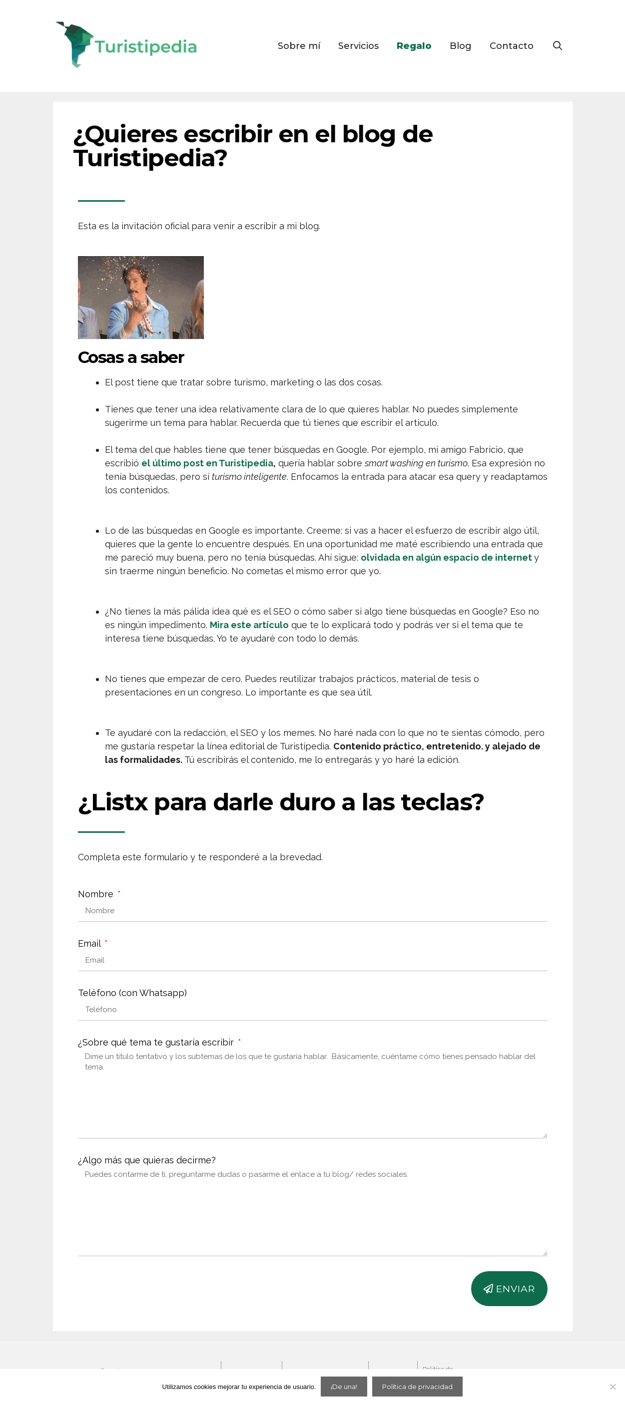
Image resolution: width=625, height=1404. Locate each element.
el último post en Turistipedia (207, 463)
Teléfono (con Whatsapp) (132, 993)
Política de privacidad (417, 1387)
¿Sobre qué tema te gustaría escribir (157, 1042)
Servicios (358, 45)
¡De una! (344, 1387)
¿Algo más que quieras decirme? (147, 1160)
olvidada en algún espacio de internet (446, 557)
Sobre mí (299, 45)
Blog (461, 45)
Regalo (414, 45)
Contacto (512, 45)
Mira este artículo (249, 625)
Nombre (97, 894)
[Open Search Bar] (557, 46)
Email (90, 943)
